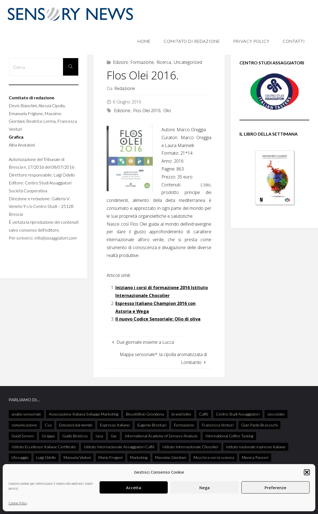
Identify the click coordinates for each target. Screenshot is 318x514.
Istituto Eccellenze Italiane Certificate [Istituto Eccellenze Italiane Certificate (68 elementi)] (43, 446)
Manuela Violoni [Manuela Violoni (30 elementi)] (77, 457)
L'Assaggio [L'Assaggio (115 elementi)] (20, 457)
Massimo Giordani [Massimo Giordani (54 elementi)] (170, 457)
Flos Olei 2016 (147, 110)
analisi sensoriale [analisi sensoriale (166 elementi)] (26, 414)
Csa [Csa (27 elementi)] (48, 425)
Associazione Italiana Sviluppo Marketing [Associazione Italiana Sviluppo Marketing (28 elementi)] (83, 414)
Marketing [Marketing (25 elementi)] (139, 457)
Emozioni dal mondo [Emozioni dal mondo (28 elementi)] (75, 425)
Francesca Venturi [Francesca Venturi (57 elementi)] (217, 425)
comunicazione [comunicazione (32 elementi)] (24, 425)
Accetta (133, 487)
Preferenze (275, 487)
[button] (307, 472)
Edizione (122, 110)
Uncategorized (188, 62)
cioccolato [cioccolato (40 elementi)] (276, 414)
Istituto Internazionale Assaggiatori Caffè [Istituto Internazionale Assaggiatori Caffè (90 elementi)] (119, 446)
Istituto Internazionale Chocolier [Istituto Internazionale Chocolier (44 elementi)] (190, 446)
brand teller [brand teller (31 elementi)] (181, 414)
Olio (167, 110)
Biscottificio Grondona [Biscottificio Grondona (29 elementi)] (145, 414)
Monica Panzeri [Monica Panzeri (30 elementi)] (255, 457)
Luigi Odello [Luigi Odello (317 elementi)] (46, 457)
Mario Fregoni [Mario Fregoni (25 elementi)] (110, 457)
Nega (204, 487)
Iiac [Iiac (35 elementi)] (114, 436)
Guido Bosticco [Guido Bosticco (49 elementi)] (75, 436)
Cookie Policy (17, 503)
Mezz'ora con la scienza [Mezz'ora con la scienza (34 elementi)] (214, 457)
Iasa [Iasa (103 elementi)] (99, 436)
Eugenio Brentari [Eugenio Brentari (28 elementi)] (151, 425)
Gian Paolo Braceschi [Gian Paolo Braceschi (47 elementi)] (259, 425)
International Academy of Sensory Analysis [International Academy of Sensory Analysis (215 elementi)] (161, 436)
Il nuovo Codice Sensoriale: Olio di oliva (157, 319)
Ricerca (164, 62)
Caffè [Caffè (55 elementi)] (203, 414)
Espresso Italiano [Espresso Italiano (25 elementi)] (115, 425)
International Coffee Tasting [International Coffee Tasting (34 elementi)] (229, 436)
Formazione (142, 62)
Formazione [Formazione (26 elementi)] (184, 425)
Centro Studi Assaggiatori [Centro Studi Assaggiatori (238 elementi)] (238, 414)
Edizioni (120, 62)
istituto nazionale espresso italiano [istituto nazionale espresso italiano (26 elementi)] (256, 446)
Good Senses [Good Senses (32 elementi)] (22, 436)
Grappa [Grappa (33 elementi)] (48, 436)
